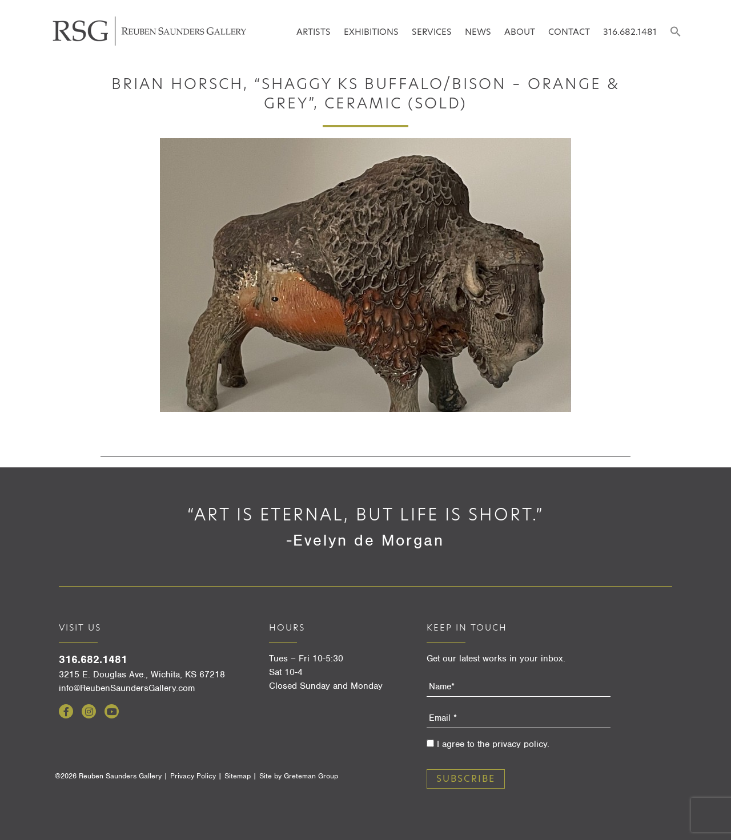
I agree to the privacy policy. (493, 744)
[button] (675, 32)
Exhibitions (371, 32)
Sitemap (237, 776)
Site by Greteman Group (298, 776)
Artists (313, 32)
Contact (569, 32)
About (519, 32)
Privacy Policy (193, 776)
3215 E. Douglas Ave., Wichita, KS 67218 (142, 674)
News (478, 32)
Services (432, 32)
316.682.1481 (630, 32)
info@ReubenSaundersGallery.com (127, 688)
